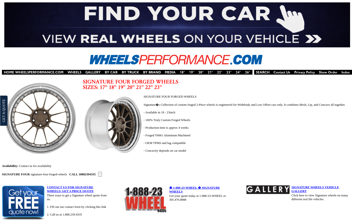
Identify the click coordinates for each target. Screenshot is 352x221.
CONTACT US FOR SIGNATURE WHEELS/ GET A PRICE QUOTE (70, 189)
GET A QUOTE (4, 110)
